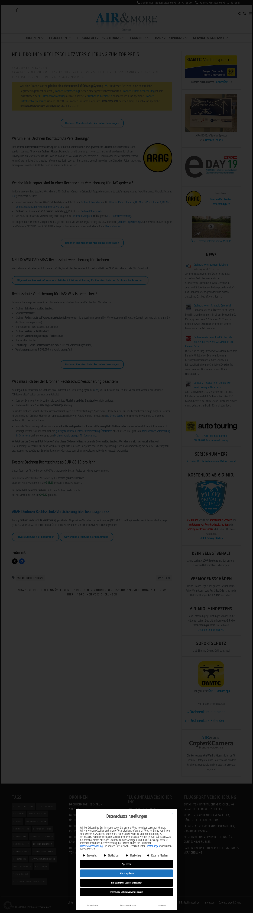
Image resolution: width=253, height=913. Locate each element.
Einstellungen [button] (153, 846)
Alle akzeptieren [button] (127, 873)
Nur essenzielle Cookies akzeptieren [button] (126, 882)
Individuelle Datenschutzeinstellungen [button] (126, 892)
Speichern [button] (126, 864)
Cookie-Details (92, 905)
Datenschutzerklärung (91, 846)
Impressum (162, 905)
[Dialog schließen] (173, 813)
